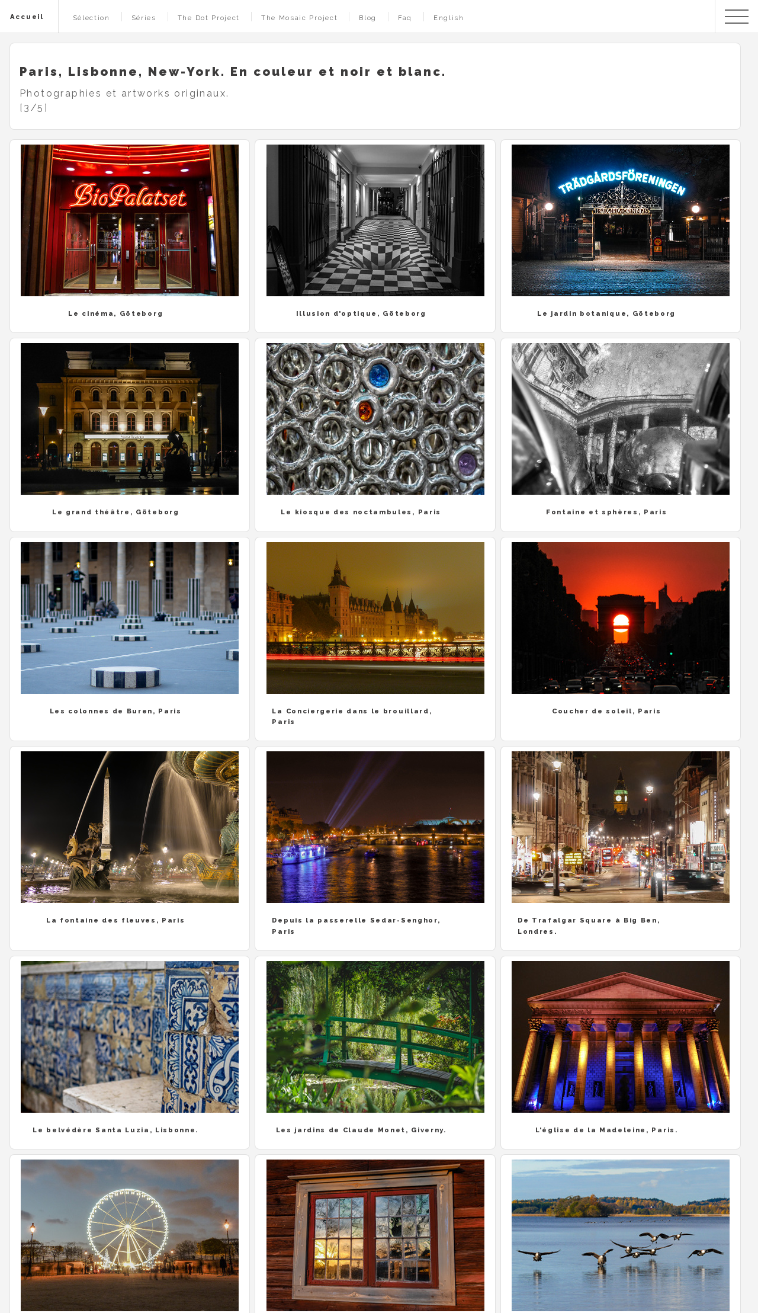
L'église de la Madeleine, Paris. (606, 1130)
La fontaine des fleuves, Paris (115, 920)
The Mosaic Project (299, 18)
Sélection (91, 18)
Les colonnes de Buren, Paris (116, 711)
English (448, 18)
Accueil (27, 16)
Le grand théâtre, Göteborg (115, 512)
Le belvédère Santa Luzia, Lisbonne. (115, 1130)
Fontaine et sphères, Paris (606, 512)
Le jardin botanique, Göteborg (606, 313)
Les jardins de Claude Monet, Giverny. (361, 1130)
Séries (143, 18)
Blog (368, 18)
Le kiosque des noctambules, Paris (361, 512)
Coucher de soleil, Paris (606, 711)
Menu (737, 16)
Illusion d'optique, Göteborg (361, 313)
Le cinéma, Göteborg (115, 313)
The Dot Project (209, 18)
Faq (405, 18)
